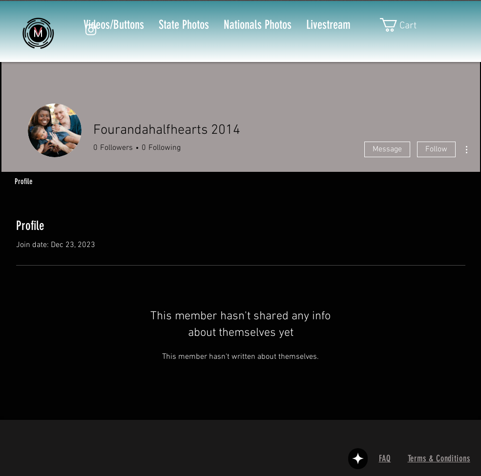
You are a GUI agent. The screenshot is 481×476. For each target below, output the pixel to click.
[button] (405, 25)
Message (387, 149)
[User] (358, 458)
